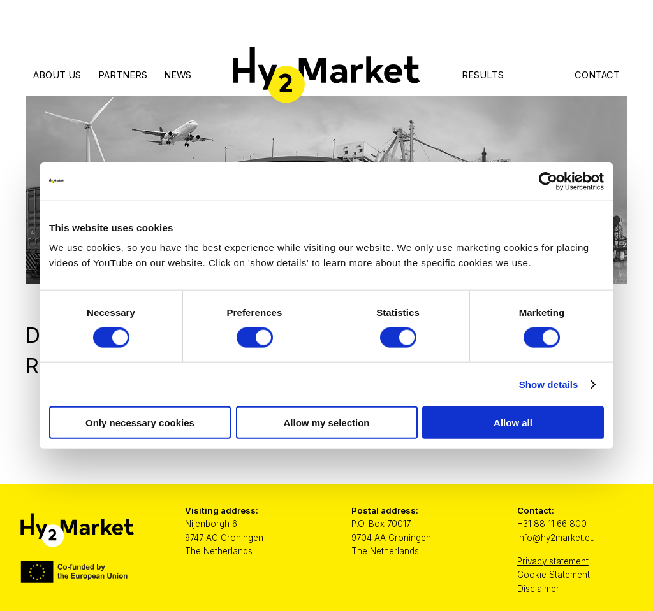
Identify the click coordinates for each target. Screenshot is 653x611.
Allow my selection (326, 422)
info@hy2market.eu (556, 538)
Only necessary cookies (139, 422)
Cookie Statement (553, 575)
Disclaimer (538, 589)
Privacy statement (553, 561)
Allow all (513, 422)
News (177, 75)
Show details (548, 383)
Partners (122, 75)
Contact (597, 75)
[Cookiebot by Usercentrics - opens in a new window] (548, 180)
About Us (57, 75)
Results (483, 75)
